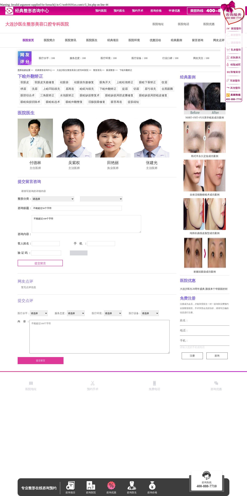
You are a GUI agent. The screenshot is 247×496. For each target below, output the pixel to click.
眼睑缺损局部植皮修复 (153, 95)
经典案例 (176, 40)
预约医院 (101, 10)
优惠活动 (155, 40)
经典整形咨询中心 (43, 70)
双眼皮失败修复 (44, 82)
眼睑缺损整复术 (90, 95)
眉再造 (70, 88)
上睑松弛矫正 (124, 82)
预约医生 (119, 10)
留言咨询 (197, 40)
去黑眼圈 (167, 88)
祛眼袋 (64, 82)
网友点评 (218, 40)
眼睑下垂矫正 (147, 82)
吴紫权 (74, 163)
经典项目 (113, 40)
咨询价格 (156, 10)
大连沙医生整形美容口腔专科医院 (37, 24)
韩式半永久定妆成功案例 (204, 156)
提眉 (125, 88)
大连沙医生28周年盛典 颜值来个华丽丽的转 (204, 289)
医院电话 (183, 24)
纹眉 (164, 82)
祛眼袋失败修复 (84, 82)
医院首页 (28, 40)
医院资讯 (70, 40)
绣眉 (23, 88)
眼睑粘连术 (53, 101)
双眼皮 (24, 82)
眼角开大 (105, 82)
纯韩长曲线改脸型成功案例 (204, 233)
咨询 (217, 355)
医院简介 (49, 40)
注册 (192, 355)
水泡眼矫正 (67, 95)
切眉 (136, 88)
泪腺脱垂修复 (96, 101)
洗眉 (34, 88)
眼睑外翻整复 (74, 101)
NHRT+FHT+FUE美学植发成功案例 (204, 117)
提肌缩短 (133, 101)
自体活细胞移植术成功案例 (204, 194)
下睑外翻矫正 (125, 70)
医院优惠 (209, 24)
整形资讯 (97, 70)
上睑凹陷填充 (51, 88)
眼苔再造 (116, 101)
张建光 (152, 163)
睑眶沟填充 (87, 88)
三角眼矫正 (47, 95)
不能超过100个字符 (86, 224)
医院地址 (158, 24)
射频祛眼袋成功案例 (205, 271)
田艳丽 (113, 163)
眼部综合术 (27, 95)
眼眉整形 (110, 70)
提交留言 (40, 263)
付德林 (35, 163)
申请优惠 (174, 10)
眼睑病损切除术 (30, 101)
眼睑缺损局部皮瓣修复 (119, 95)
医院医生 (91, 40)
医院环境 (134, 40)
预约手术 (137, 10)
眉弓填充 (150, 88)
